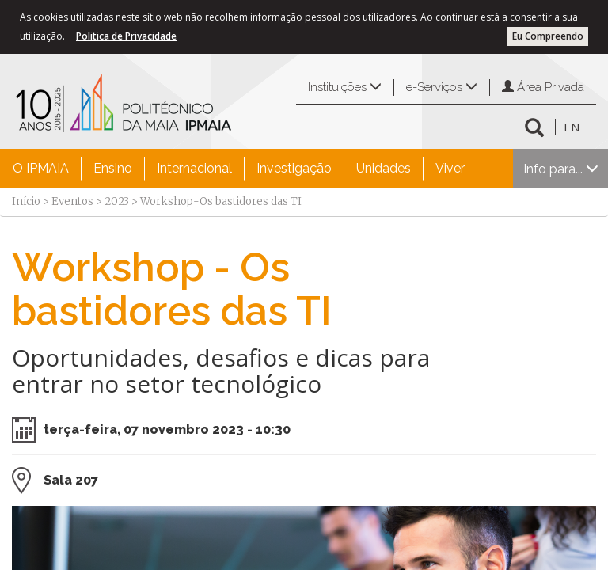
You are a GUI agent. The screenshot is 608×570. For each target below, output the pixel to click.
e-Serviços (441, 87)
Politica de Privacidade (126, 36)
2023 (116, 201)
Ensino (112, 168)
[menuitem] (41, 168)
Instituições (345, 87)
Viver (450, 168)
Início (26, 201)
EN (572, 127)
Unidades (383, 168)
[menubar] (239, 168)
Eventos (72, 201)
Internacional (194, 168)
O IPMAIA (41, 168)
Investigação (294, 168)
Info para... (560, 169)
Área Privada (543, 87)
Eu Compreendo (547, 36)
